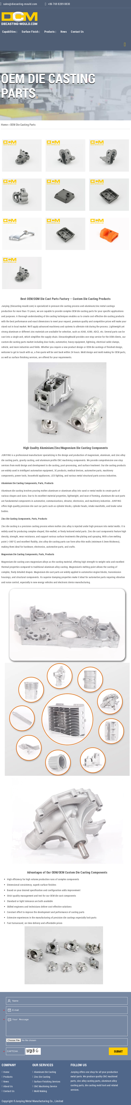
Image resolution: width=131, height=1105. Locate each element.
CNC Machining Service (45, 1086)
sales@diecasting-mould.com (18, 4)
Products (50, 31)
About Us (8, 1086)
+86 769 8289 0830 (58, 4)
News (64, 31)
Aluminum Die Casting (45, 1072)
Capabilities (9, 31)
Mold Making (40, 1091)
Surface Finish (31, 31)
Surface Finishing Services (47, 1081)
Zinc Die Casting (42, 1076)
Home (6, 1072)
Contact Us (77, 31)
